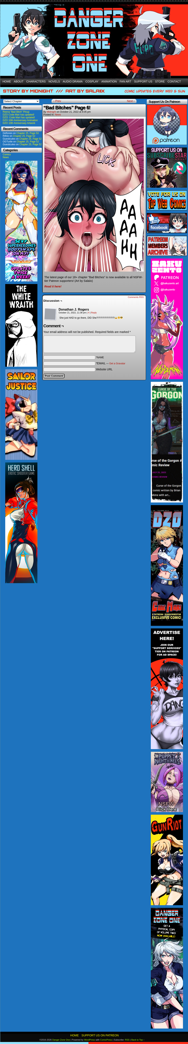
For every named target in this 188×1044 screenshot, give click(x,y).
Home (7, 81)
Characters (36, 81)
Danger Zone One (61, 1040)
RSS (127, 1040)
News (6, 157)
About (19, 81)
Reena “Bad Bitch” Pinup (16, 111)
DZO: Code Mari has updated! (19, 117)
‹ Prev (57, 101)
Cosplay (92, 81)
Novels (54, 81)
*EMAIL (110, 363)
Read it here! (53, 286)
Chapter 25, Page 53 (27, 133)
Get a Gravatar (117, 363)
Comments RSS (136, 297)
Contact (174, 81)
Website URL (104, 369)
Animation (109, 81)
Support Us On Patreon (100, 1035)
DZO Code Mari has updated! (18, 114)
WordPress (89, 1040)
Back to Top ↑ (138, 1040)
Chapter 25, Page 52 (24, 136)
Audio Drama (73, 81)
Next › (131, 101)
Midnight (51, 111)
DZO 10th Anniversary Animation (20, 120)
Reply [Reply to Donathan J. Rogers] (94, 312)
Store (160, 81)
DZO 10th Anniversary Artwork (19, 123)
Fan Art (125, 81)
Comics (7, 154)
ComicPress (106, 1040)
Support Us (143, 81)
